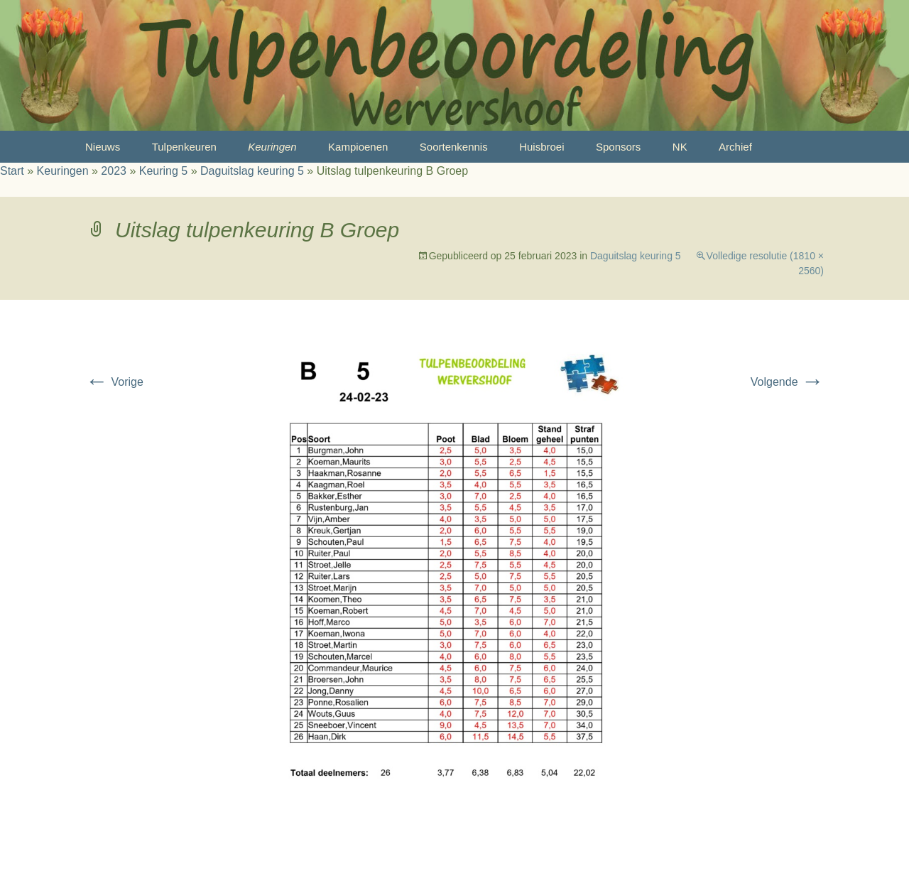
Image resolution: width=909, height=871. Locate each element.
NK (680, 147)
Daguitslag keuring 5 (252, 171)
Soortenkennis (454, 147)
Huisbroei (541, 147)
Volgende (787, 382)
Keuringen (272, 147)
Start (12, 171)
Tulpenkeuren (184, 147)
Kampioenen (358, 147)
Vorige (114, 382)
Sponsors (618, 147)
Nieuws (102, 147)
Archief (735, 147)
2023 (113, 171)
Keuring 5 (163, 171)
